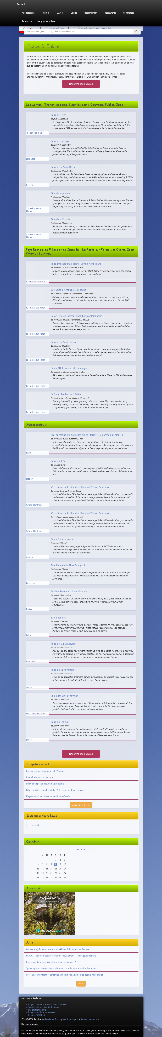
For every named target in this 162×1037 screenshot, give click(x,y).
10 (65, 864)
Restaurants (111, 13)
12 (42, 868)
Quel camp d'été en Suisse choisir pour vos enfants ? (51, 962)
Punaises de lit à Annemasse (41, 1012)
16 (60, 868)
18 (38, 873)
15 (56, 868)
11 (38, 868)
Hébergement (92, 13)
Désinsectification (36, 1015)
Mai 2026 (81, 849)
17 (65, 868)
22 (56, 873)
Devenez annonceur (90, 1019)
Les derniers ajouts (37, 1010)
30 (60, 877)
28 (51, 877)
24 (65, 873)
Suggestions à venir (81, 805)
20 (47, 873)
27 (47, 877)
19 (42, 873)
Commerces (129, 13)
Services (27, 21)
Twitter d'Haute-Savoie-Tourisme (43, 1007)
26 (42, 877)
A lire (81, 983)
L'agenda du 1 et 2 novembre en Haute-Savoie (48, 796)
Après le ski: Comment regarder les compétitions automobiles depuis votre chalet (64, 974)
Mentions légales (71, 1019)
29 (56, 877)
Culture (61, 13)
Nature (47, 13)
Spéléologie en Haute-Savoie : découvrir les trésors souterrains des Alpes (61, 968)
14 (51, 868)
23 (60, 873)
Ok (136, 31)
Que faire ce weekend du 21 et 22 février (45, 771)
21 (51, 873)
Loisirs (75, 13)
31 (65, 877)
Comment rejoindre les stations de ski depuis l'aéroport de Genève (57, 949)
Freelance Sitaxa (53, 1019)
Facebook (35, 825)
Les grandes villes (46, 21)
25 (38, 877)
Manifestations (30, 13)
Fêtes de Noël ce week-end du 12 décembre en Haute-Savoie (55, 790)
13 (47, 868)
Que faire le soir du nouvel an (40, 777)
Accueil (21, 4)
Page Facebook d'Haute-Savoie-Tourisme (47, 1004)
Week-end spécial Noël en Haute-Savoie (45, 783)
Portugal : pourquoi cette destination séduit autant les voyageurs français (61, 955)
